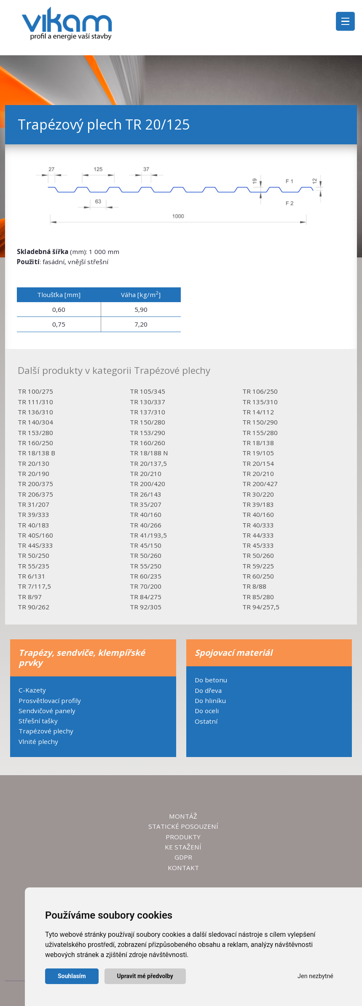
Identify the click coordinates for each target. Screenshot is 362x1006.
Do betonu (211, 680)
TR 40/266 (145, 525)
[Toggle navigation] (345, 21)
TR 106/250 (260, 391)
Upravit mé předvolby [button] (145, 976)
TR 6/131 (32, 576)
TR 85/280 (258, 596)
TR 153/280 (35, 432)
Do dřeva (208, 690)
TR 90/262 (33, 607)
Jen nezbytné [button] (315, 976)
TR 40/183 (33, 525)
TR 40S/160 (35, 535)
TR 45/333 (258, 545)
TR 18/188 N (149, 453)
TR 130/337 (147, 402)
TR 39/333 (33, 514)
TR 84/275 (145, 596)
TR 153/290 (147, 432)
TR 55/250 (145, 566)
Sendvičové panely (47, 710)
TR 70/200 (145, 586)
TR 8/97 (30, 596)
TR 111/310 (35, 402)
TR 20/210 (145, 473)
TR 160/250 (35, 442)
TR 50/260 (145, 555)
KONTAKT (183, 867)
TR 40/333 (258, 525)
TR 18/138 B (36, 453)
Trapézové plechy (46, 731)
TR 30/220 (258, 494)
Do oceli (207, 710)
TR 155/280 (260, 432)
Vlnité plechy (38, 741)
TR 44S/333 (35, 545)
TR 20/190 (33, 473)
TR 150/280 (147, 422)
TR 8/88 (254, 586)
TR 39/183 (258, 504)
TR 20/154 (258, 463)
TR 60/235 (145, 576)
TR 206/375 (35, 494)
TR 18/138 (258, 442)
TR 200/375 (35, 483)
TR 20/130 (33, 463)
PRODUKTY (183, 837)
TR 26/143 (145, 494)
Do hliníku (210, 700)
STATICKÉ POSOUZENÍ (183, 826)
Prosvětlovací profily (50, 700)
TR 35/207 (145, 504)
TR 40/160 (145, 514)
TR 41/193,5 (148, 535)
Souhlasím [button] (72, 976)
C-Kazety (32, 690)
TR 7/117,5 (34, 586)
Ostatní (206, 721)
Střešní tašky (38, 721)
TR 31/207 (33, 504)
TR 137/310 (147, 412)
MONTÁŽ (183, 816)
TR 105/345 (147, 391)
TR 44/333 (258, 535)
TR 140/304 (35, 422)
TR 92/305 (145, 607)
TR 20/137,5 (148, 463)
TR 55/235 (33, 566)
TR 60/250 (258, 576)
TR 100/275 (35, 391)
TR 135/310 (260, 402)
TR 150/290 (260, 422)
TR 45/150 (145, 545)
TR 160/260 (147, 442)
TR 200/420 (147, 483)
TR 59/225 (258, 566)
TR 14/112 (258, 412)
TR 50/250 (33, 555)
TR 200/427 (260, 483)
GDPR (183, 857)
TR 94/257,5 (260, 607)
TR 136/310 (35, 412)
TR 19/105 (258, 453)
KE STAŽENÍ (183, 847)
